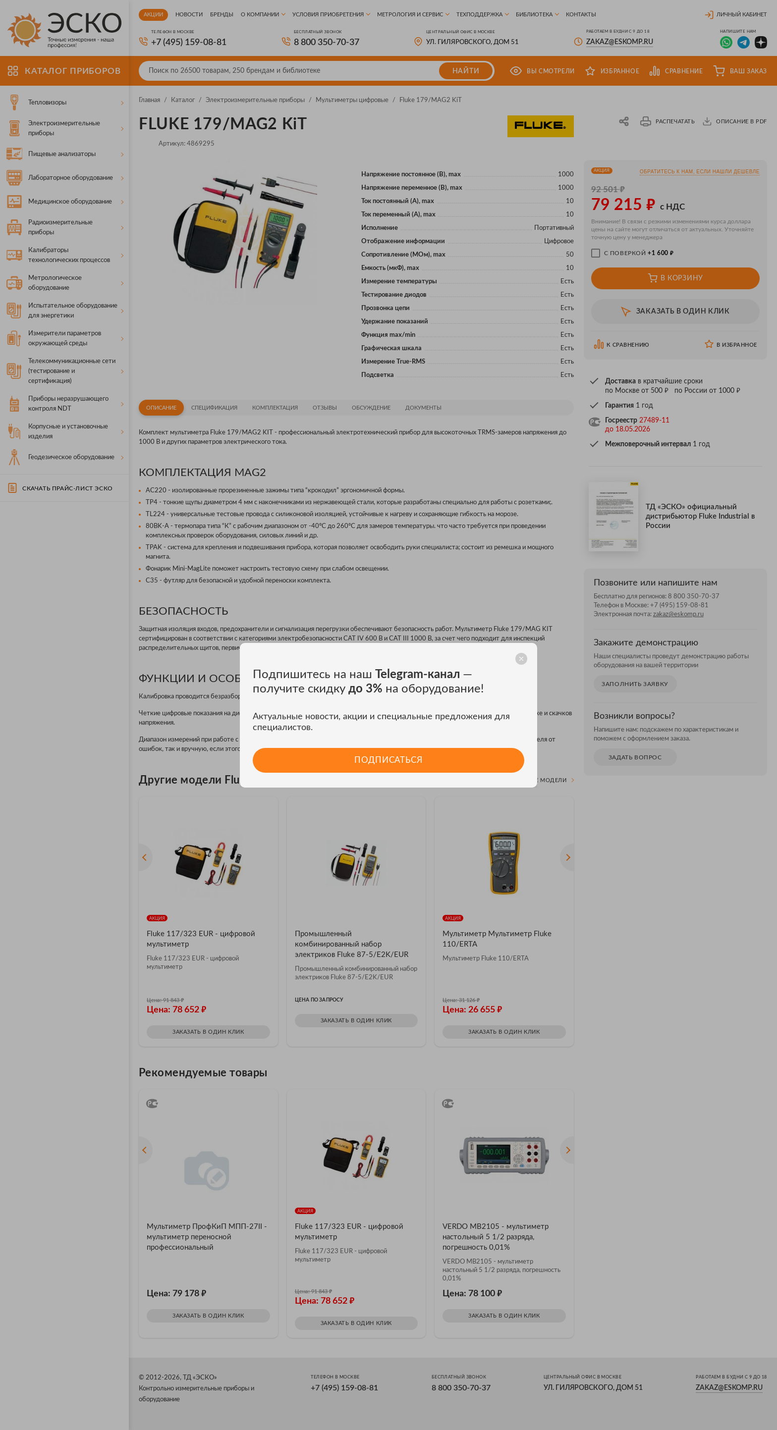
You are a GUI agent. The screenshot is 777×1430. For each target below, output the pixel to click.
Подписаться (388, 760)
